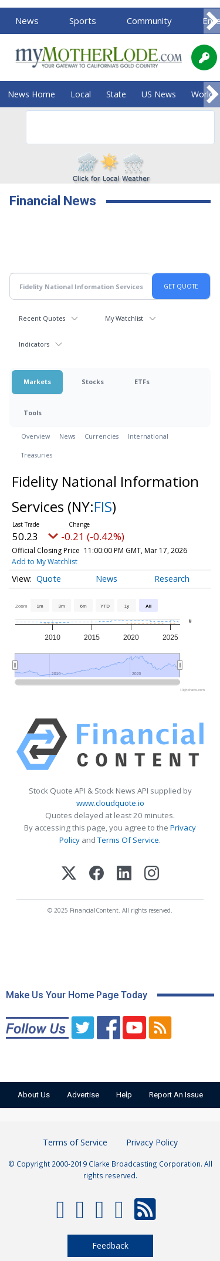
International (148, 436)
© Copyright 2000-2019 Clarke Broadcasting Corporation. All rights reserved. (110, 1169)
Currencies (101, 436)
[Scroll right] (212, 21)
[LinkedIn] (124, 875)
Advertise (83, 1094)
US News (158, 94)
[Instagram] (152, 875)
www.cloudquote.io (110, 803)
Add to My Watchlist (44, 562)
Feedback (110, 1245)
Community (149, 20)
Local (80, 94)
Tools (32, 412)
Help (124, 1094)
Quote (48, 578)
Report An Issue (176, 1094)
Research (171, 578)
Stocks (93, 381)
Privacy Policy (152, 1142)
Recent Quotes (42, 318)
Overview (35, 436)
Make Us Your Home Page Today (76, 995)
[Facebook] (96, 875)
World (202, 94)
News (27, 20)
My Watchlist (124, 318)
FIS (103, 506)
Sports (82, 20)
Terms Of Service (128, 840)
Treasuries (36, 454)
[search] (105, 127)
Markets (37, 381)
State (116, 94)
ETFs (142, 381)
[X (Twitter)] (69, 875)
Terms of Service (75, 1142)
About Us (34, 1094)
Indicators (34, 344)
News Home (31, 94)
